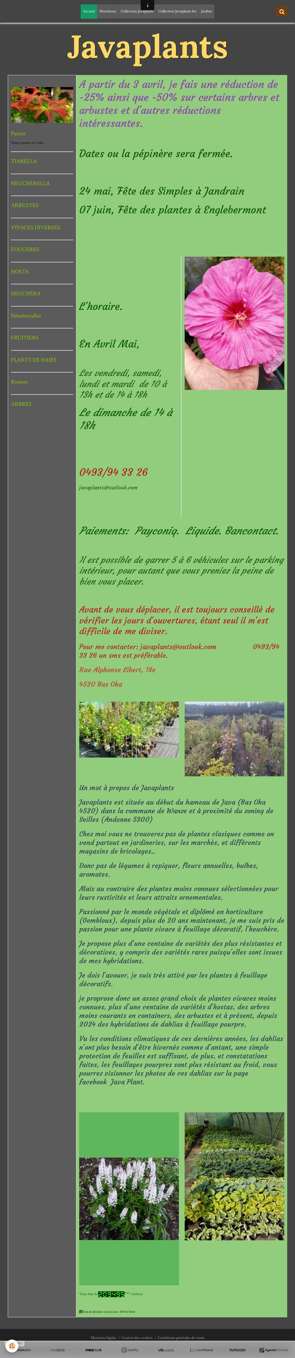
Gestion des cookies (137, 1337)
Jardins (206, 11)
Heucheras (107, 11)
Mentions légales (103, 1337)
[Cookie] (12, 1346)
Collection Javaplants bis (177, 11)
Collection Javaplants (137, 11)
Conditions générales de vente (181, 1337)
